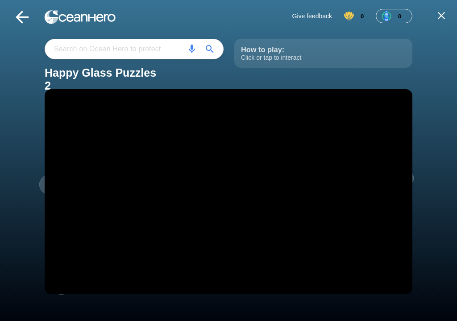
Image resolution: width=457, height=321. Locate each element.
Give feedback (312, 16)
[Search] (192, 49)
